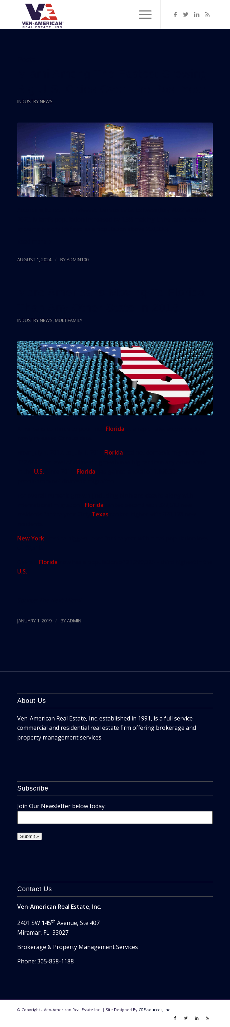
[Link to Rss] (207, 14)
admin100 (77, 259)
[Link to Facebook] (175, 14)
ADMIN (74, 620)
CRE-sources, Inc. (155, 1009)
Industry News (35, 101)
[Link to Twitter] (186, 14)
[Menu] (142, 14)
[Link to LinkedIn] (196, 14)
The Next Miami (60, 600)
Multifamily (68, 320)
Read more (35, 241)
